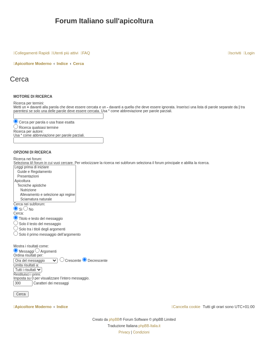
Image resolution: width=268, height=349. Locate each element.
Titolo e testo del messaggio (38, 219)
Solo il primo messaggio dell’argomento (47, 234)
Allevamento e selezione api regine (45, 195)
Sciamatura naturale (45, 199)
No (28, 209)
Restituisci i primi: (27, 274)
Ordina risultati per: (28, 255)
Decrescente (95, 261)
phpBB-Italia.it (149, 326)
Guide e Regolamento (45, 172)
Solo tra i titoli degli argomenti (39, 229)
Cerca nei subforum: (29, 204)
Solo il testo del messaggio (37, 224)
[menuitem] (64, 53)
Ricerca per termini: (28, 103)
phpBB (114, 319)
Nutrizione (45, 190)
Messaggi (23, 251)
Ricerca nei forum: (27, 159)
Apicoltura (45, 181)
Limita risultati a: (26, 265)
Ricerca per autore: (28, 131)
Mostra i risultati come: (31, 246)
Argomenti (45, 251)
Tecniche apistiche (45, 185)
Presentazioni (45, 176)
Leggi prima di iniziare (45, 167)
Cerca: (18, 213)
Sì (17, 209)
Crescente (70, 261)
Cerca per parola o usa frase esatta (44, 122)
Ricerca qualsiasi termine (36, 128)
